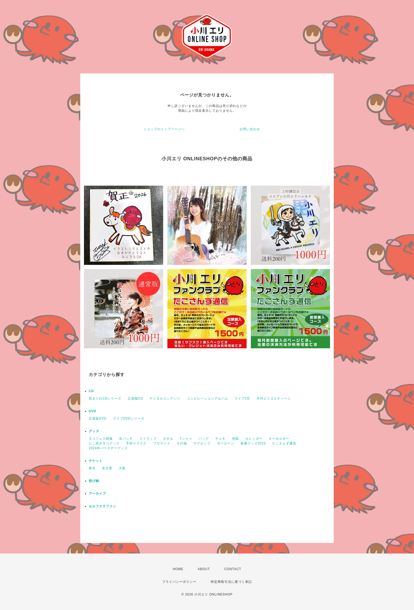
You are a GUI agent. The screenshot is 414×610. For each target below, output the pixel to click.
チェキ (220, 438)
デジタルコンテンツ (164, 398)
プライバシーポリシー (179, 582)
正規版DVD (97, 418)
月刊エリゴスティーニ (273, 398)
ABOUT (204, 569)
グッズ (94, 431)
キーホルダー (279, 438)
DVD (92, 411)
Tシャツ (186, 438)
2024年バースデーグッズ (108, 448)
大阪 (122, 468)
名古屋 (107, 468)
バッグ (204, 438)
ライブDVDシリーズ (128, 418)
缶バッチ (126, 438)
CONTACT (232, 569)
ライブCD (242, 398)
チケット (95, 461)
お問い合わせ (249, 129)
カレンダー (253, 438)
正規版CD (135, 398)
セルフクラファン (102, 506)
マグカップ (201, 443)
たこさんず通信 (284, 443)
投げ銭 (94, 481)
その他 (182, 443)
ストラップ (148, 438)
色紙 (235, 438)
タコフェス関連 (101, 438)
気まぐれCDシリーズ (105, 398)
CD (91, 391)
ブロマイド (161, 443)
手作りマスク (136, 443)
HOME (178, 569)
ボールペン (225, 443)
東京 (92, 468)
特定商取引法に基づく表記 (231, 582)
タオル (168, 438)
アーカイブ (97, 493)
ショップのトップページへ (164, 129)
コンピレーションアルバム (207, 398)
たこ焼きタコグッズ (104, 443)
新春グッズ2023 (253, 443)
